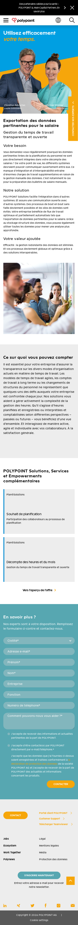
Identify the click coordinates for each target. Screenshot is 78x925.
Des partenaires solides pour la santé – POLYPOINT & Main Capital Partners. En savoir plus (39, 7)
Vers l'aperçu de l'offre (37, 590)
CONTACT (15, 815)
